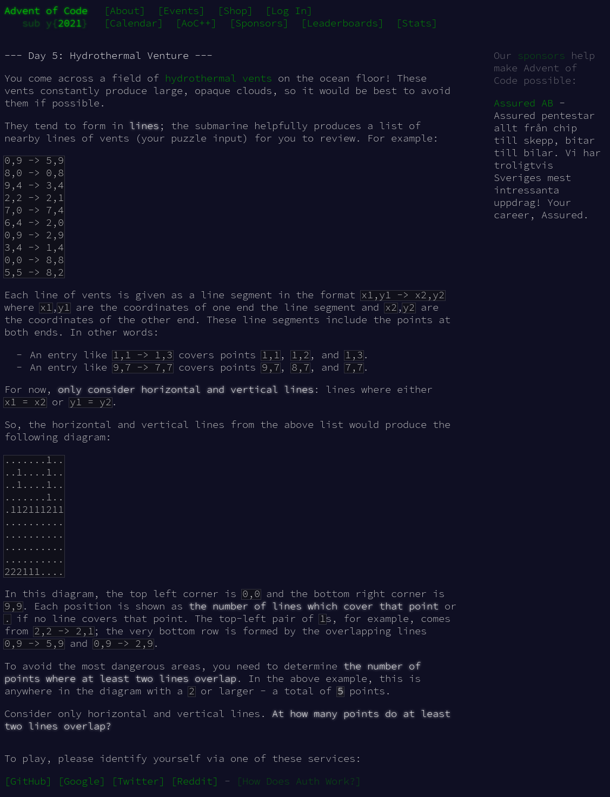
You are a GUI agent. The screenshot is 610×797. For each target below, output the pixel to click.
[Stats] (416, 23)
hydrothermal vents (218, 78)
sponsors (541, 55)
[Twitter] (138, 781)
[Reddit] (194, 781)
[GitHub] (28, 781)
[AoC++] (196, 23)
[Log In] (289, 10)
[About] (124, 10)
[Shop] (235, 10)
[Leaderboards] (342, 23)
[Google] (81, 781)
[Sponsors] (259, 23)
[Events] (181, 10)
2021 (70, 23)
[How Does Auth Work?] (298, 781)
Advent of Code (46, 10)
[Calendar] (133, 23)
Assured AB (523, 103)
